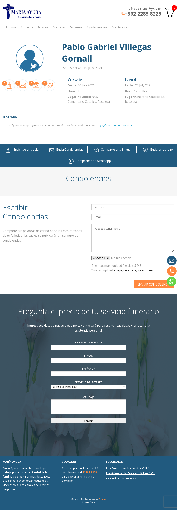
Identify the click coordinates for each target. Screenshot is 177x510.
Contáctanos (119, 27)
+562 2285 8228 (141, 13)
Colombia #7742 (123, 478)
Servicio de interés (88, 384)
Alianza (103, 499)
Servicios (43, 27)
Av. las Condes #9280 (127, 468)
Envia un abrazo (157, 149)
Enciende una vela (21, 149)
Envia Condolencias (65, 149)
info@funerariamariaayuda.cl (115, 125)
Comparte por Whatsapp (88, 161)
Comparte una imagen (112, 149)
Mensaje (88, 404)
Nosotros (10, 27)
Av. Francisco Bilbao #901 (130, 473)
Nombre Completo (88, 345)
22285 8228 (89, 472)
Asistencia (27, 27)
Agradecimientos (97, 27)
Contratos (59, 27)
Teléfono (88, 372)
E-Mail (88, 358)
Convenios (76, 27)
